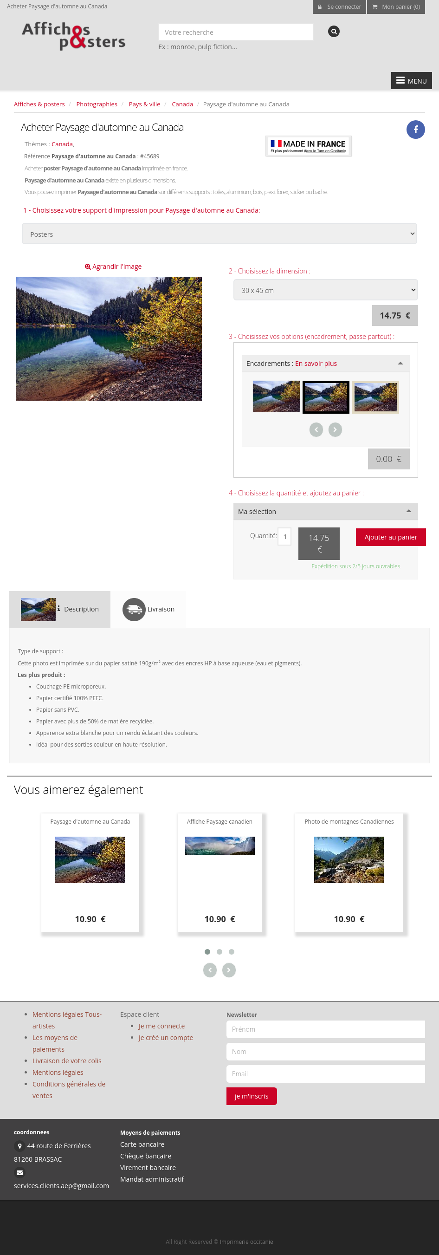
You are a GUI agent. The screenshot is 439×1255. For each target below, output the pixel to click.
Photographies (97, 104)
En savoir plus (316, 363)
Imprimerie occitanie (246, 1242)
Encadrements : (291, 363)
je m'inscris (252, 1096)
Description (60, 609)
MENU (411, 80)
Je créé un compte (166, 1037)
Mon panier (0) (396, 7)
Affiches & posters (39, 104)
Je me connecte (162, 1025)
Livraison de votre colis (67, 1060)
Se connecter (340, 7)
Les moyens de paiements (54, 1043)
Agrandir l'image (113, 266)
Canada (182, 104)
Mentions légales (58, 1072)
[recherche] (334, 31)
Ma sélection (257, 511)
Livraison (148, 609)
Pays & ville (145, 104)
